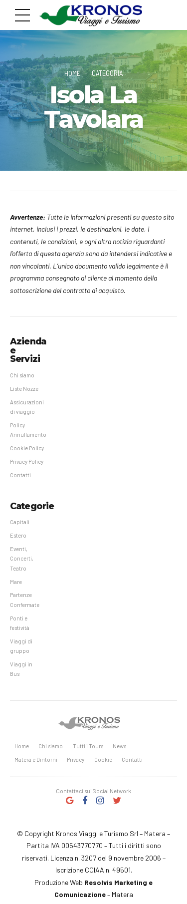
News (120, 749)
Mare (16, 583)
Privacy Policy (27, 462)
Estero (18, 536)
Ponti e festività (19, 625)
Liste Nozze (24, 388)
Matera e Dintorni (35, 762)
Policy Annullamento (28, 430)
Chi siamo (22, 374)
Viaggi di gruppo (21, 648)
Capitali (20, 523)
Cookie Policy (27, 448)
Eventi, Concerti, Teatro (22, 560)
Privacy (76, 762)
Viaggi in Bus (21, 671)
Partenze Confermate (25, 601)
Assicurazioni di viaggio (27, 407)
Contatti (20, 475)
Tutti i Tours (89, 749)
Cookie (104, 762)
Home (72, 72)
